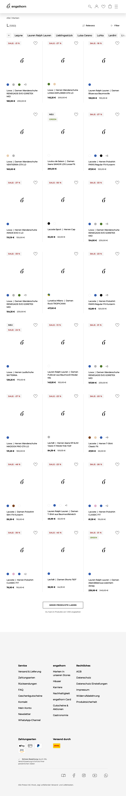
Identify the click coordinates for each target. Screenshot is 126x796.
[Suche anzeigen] (90, 6)
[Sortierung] (94, 25)
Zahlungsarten (26, 677)
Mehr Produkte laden (63, 605)
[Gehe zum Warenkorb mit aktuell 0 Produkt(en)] (110, 6)
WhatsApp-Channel (29, 720)
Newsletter (24, 714)
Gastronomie (60, 715)
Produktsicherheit (86, 701)
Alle (8, 18)
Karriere (57, 687)
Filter (116, 25)
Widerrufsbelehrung (88, 695)
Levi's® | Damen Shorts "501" (62, 579)
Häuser (57, 681)
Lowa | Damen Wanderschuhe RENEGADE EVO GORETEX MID (22, 93)
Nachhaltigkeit (61, 693)
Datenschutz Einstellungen (91, 683)
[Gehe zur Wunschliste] (103, 6)
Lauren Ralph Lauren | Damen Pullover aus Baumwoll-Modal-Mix (63, 375)
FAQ (20, 689)
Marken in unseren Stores (61, 673)
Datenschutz (83, 677)
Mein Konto (25, 708)
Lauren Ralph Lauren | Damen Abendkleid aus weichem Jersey (103, 583)
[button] (96, 6)
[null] (22, 60)
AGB (79, 671)
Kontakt (22, 701)
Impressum (82, 689)
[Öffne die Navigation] (116, 6)
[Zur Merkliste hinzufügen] (35, 44)
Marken (15, 18)
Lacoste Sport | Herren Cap (61, 229)
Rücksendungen (27, 683)
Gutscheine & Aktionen (60, 707)
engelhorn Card (62, 699)
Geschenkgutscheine (30, 695)
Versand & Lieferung (29, 671)
